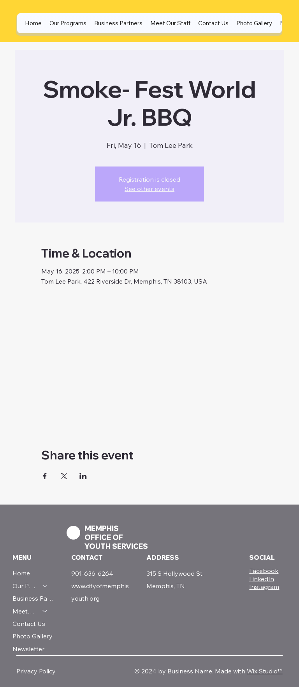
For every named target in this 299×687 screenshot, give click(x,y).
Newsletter (28, 649)
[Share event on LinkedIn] (83, 476)
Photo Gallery (32, 636)
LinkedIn (261, 579)
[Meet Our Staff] (45, 611)
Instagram (264, 587)
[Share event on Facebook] (45, 476)
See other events (149, 189)
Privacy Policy (36, 671)
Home (21, 573)
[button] (68, 23)
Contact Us (28, 623)
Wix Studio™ (265, 671)
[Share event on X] (64, 476)
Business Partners (33, 598)
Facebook (263, 571)
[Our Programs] (45, 586)
